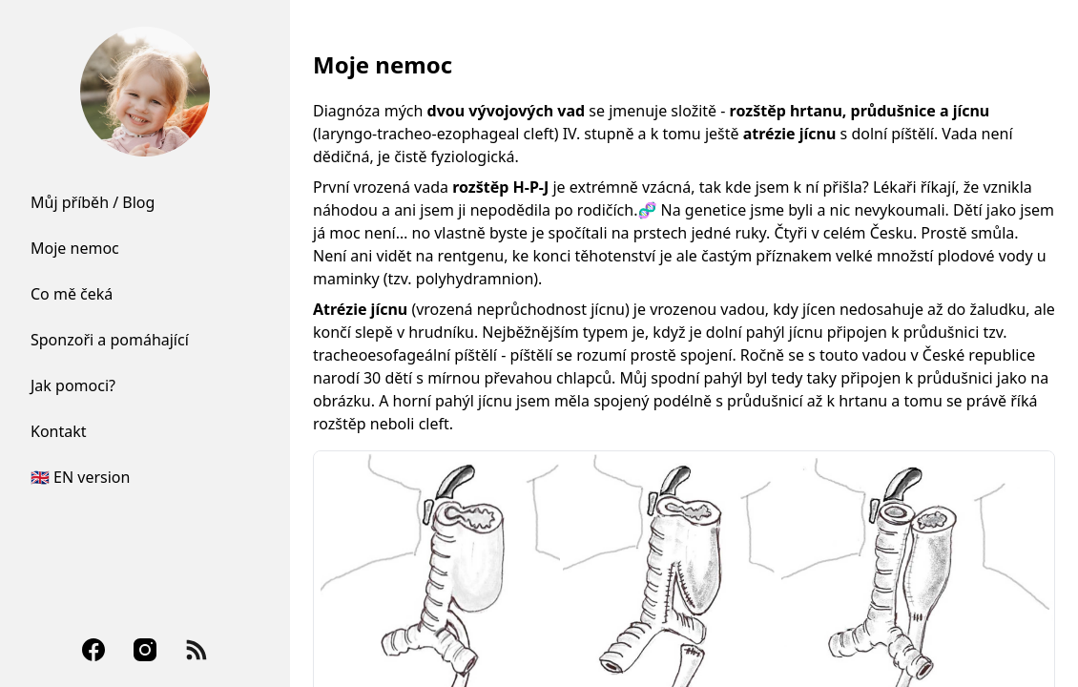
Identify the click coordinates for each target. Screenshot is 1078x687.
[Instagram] (145, 649)
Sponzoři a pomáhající (110, 339)
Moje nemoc (75, 248)
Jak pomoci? (73, 385)
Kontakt (59, 431)
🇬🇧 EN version (80, 477)
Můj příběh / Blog (93, 202)
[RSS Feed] (196, 649)
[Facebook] (93, 649)
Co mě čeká (72, 293)
